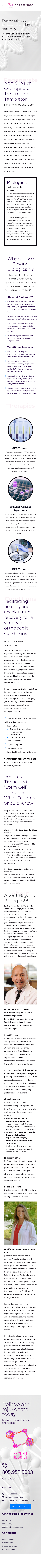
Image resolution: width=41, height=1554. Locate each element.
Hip (11, 641)
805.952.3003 (17, 1472)
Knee (6, 641)
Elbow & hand (11, 645)
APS (16, 762)
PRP (21, 762)
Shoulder (18, 641)
